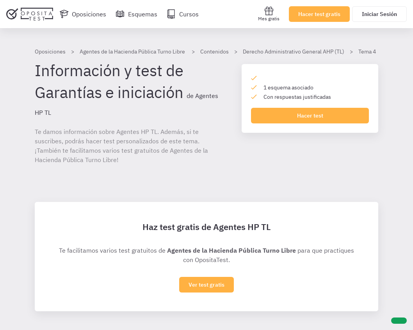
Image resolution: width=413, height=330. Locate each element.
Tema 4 (367, 51)
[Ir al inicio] (29, 14)
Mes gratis (268, 13)
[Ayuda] (399, 321)
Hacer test (310, 115)
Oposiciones (50, 51)
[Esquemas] (136, 14)
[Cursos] (182, 14)
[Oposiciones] (83, 14)
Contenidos (214, 51)
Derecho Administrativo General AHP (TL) (293, 51)
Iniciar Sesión (379, 14)
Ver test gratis (206, 284)
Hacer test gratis (319, 14)
